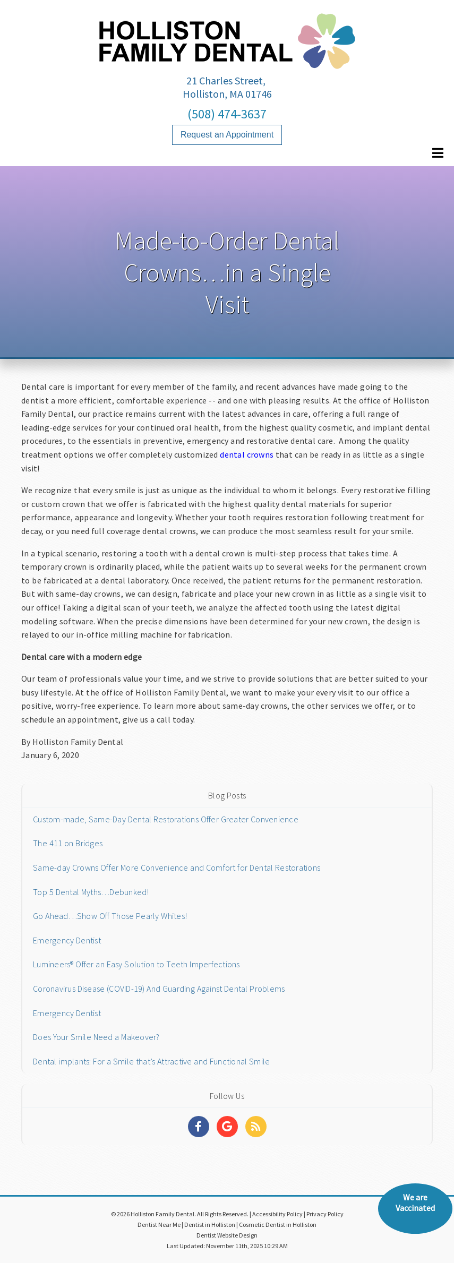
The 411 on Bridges (67, 843)
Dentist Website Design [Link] (227, 1235)
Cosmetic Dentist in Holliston (277, 1224)
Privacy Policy (325, 1214)
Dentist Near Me (159, 1224)
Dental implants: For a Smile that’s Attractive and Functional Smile (151, 1061)
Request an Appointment (227, 134)
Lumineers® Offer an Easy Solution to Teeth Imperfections (136, 964)
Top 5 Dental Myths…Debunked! (91, 892)
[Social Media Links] (198, 1126)
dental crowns (246, 454)
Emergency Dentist (67, 940)
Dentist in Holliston (209, 1224)
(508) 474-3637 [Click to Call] (227, 114)
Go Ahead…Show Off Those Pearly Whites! (110, 915)
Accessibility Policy (277, 1214)
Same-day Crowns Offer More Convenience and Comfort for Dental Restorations (176, 867)
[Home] (227, 58)
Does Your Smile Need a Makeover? (96, 1037)
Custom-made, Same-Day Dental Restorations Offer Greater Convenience (165, 819)
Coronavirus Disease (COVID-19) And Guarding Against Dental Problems (159, 988)
